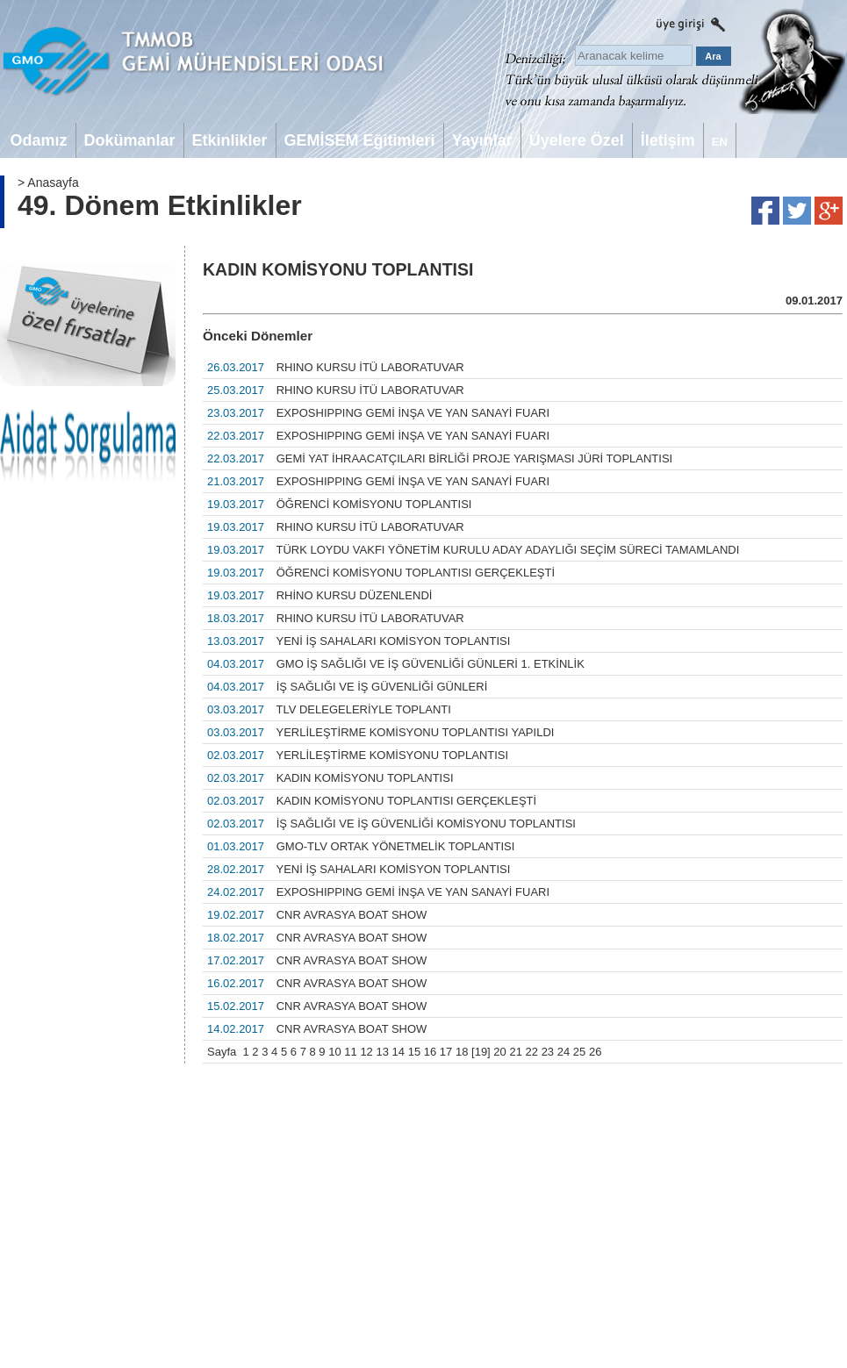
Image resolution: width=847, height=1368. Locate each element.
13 (382, 1051)
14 (398, 1051)
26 (595, 1051)
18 (462, 1051)
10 (334, 1051)
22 (532, 1051)
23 (548, 1051)
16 (430, 1051)
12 (366, 1051)
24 (563, 1051)
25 (579, 1051)
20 (499, 1051)
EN (720, 141)
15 (414, 1051)
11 (350, 1051)
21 (515, 1051)
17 (446, 1051)
